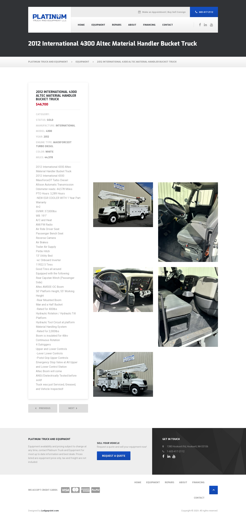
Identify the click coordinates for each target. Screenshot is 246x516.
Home (81, 24)
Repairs (116, 24)
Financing (149, 24)
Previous (42, 408)
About (132, 24)
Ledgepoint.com (50, 511)
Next (72, 408)
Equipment (98, 24)
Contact (167, 24)
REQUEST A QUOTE (113, 456)
